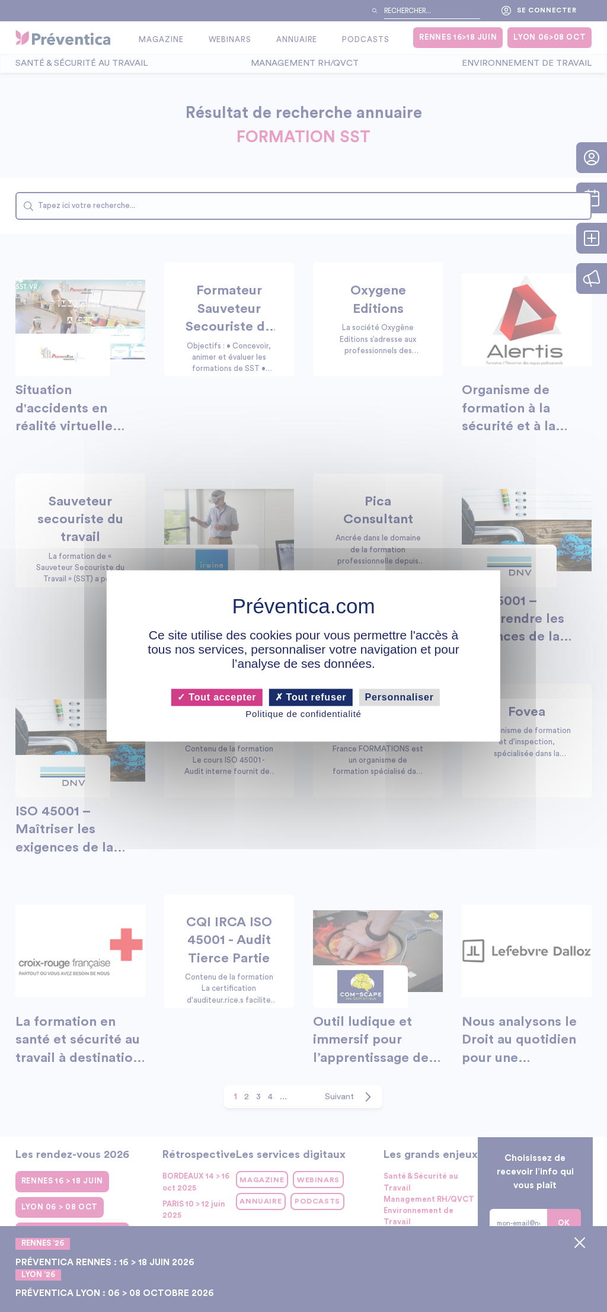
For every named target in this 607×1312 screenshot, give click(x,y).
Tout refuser (311, 697)
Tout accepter (216, 697)
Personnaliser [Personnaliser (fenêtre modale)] (399, 697)
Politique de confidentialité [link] (303, 714)
